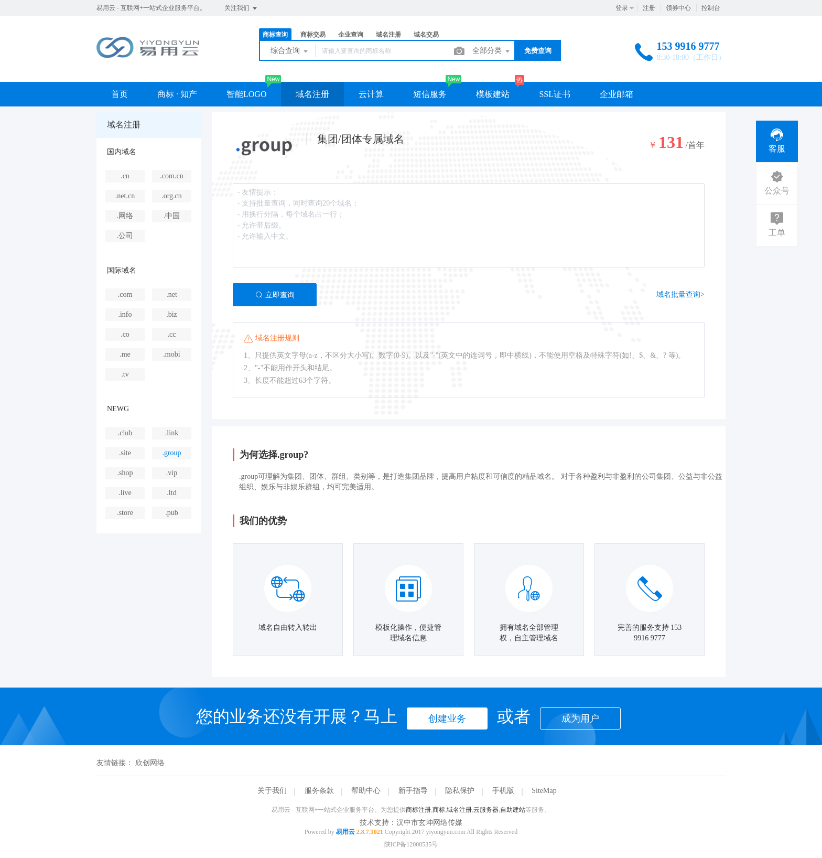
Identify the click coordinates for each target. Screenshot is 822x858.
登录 (621, 8)
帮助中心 (366, 791)
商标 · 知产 (177, 94)
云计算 (371, 94)
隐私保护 (459, 791)
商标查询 (275, 34)
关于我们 (272, 791)
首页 (119, 94)
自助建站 (512, 809)
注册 (649, 8)
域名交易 (426, 34)
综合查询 (290, 51)
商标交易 (313, 34)
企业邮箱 (616, 94)
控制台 (710, 8)
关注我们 (241, 8)
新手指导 (413, 791)
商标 (438, 809)
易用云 (345, 831)
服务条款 (319, 791)
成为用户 (580, 718)
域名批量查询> (680, 294)
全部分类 (491, 51)
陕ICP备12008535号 (411, 844)
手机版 (503, 791)
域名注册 (388, 34)
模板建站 (493, 94)
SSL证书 (554, 94)
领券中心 (678, 8)
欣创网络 (150, 763)
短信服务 (430, 94)
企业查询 (350, 34)
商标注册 (418, 809)
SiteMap (544, 791)
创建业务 (447, 718)
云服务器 (486, 809)
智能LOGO (246, 94)
